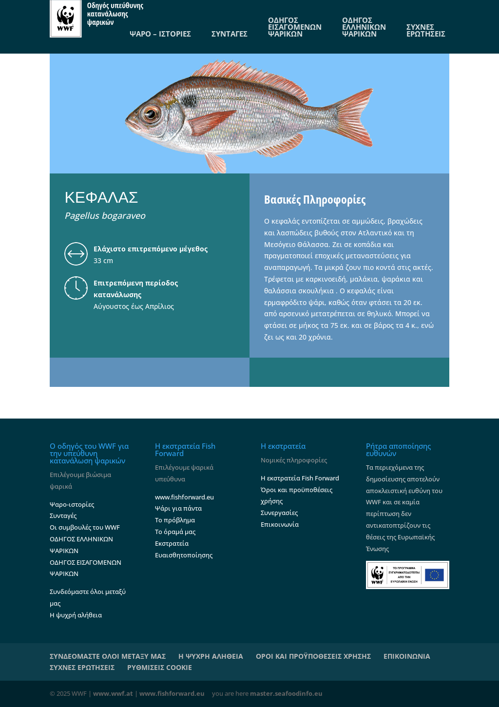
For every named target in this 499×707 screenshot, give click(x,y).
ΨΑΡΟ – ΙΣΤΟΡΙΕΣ (160, 33)
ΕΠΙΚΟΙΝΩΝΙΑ (407, 656)
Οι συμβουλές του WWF (85, 527)
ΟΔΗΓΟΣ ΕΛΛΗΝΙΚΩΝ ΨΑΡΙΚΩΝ (364, 26)
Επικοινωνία (280, 524)
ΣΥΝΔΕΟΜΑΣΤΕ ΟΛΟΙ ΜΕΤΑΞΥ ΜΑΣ (108, 656)
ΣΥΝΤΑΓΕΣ (229, 33)
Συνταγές (63, 515)
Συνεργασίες (279, 512)
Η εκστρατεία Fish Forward (300, 478)
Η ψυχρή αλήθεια (76, 615)
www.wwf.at (113, 693)
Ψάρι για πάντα (178, 508)
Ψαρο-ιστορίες (72, 504)
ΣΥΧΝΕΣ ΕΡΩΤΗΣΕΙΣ (425, 30)
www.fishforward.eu (184, 497)
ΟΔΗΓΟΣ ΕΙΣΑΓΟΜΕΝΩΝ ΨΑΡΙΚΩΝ (295, 26)
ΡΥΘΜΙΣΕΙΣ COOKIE (159, 667)
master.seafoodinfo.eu (286, 693)
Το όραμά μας (175, 531)
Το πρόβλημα (175, 520)
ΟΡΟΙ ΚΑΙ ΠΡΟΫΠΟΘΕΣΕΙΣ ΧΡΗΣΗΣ (313, 656)
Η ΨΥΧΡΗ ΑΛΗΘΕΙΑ (210, 656)
